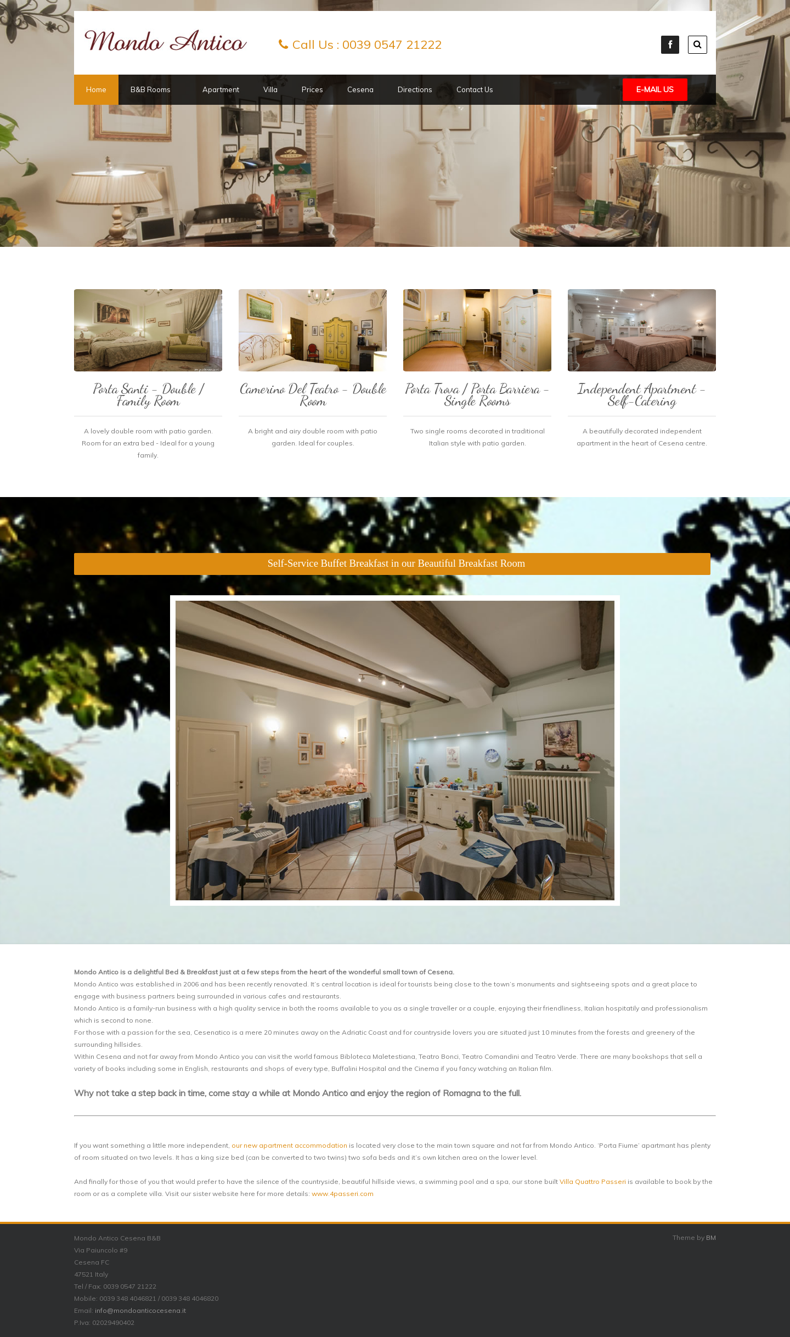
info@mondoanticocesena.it (140, 1310)
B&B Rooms (154, 89)
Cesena (360, 89)
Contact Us (474, 89)
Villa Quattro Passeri (593, 1181)
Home (96, 89)
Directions (415, 89)
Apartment (220, 89)
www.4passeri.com (343, 1193)
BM (711, 1237)
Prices (312, 89)
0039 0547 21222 (392, 44)
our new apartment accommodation (289, 1145)
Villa (270, 89)
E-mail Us (655, 89)
